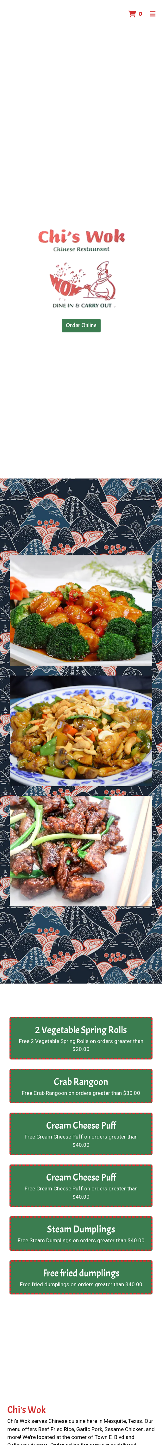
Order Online (81, 325)
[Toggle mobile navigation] (152, 14)
